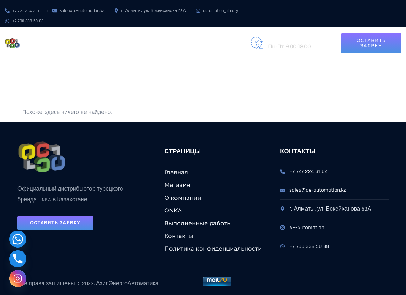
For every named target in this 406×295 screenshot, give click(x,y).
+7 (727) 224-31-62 (289, 39)
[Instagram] (17, 278)
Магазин (80, 36)
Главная (176, 172)
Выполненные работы (210, 36)
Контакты (81, 50)
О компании (112, 36)
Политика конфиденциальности (213, 248)
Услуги (162, 35)
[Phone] (17, 258)
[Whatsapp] (17, 239)
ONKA (139, 36)
